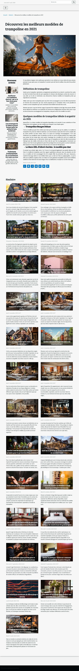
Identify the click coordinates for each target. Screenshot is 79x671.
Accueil (5, 15)
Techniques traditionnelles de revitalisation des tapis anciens (12, 154)
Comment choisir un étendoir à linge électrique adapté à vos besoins (56, 486)
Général (11, 15)
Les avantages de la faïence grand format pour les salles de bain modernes (12, 127)
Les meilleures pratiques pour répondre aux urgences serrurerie (22, 199)
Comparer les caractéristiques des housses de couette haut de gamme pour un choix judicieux (56, 524)
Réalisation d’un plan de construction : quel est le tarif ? (22, 378)
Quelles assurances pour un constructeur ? (22, 342)
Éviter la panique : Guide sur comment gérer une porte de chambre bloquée (57, 558)
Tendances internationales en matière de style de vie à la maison (22, 630)
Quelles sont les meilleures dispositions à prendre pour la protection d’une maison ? (22, 451)
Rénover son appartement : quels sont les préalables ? (57, 378)
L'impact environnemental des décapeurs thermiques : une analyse (57, 271)
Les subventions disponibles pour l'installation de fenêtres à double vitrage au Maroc (56, 237)
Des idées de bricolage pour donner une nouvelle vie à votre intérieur (56, 595)
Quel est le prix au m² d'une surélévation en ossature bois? (57, 451)
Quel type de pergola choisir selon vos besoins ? (57, 199)
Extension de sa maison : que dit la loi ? (57, 306)
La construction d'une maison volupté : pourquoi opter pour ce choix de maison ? (22, 236)
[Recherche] (60, 2)
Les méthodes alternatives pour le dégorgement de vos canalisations (22, 558)
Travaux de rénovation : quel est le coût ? (22, 413)
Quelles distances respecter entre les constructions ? (56, 342)
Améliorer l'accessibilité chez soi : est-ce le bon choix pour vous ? (12, 99)
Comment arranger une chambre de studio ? (22, 307)
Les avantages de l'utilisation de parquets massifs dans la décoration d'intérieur (22, 523)
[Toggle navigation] (5, 7)
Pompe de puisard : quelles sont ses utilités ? (57, 414)
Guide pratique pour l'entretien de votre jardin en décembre (22, 271)
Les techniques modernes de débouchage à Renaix (22, 595)
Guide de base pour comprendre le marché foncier (22, 486)
